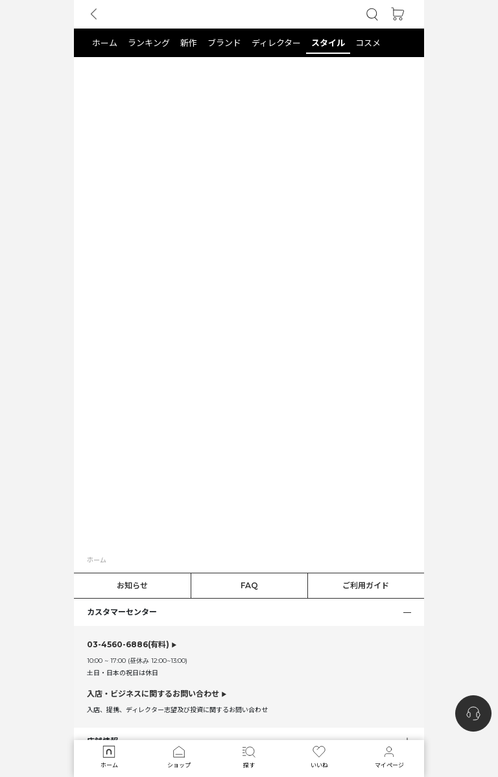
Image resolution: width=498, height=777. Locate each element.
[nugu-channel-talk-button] (473, 713)
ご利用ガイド (365, 585)
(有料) (128, 645)
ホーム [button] (96, 559)
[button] (372, 14)
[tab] (249, 43)
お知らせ (132, 585)
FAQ (249, 585)
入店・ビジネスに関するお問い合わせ (153, 694)
